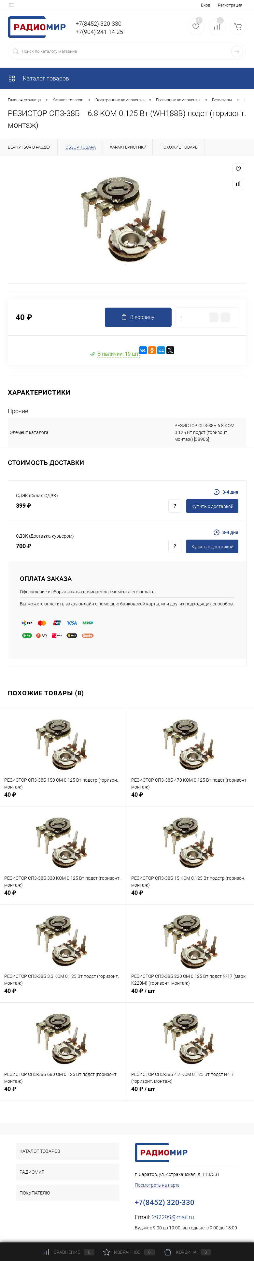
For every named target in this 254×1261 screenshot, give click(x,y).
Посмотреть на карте (157, 1185)
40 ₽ (63, 798)
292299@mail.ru (173, 1217)
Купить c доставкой (212, 506)
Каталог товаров (38, 78)
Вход (205, 5)
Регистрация (230, 5)
